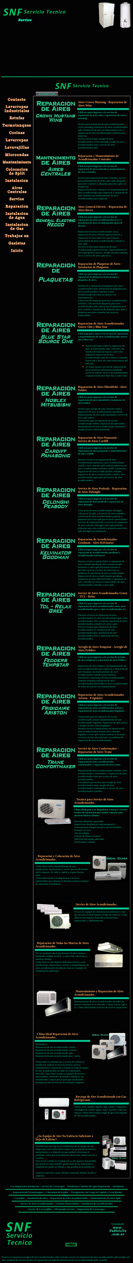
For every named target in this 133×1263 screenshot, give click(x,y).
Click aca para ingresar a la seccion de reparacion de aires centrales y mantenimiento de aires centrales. (101, 169)
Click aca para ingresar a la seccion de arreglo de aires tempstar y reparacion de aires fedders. (102, 658)
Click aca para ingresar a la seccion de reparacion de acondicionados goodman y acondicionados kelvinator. (99, 552)
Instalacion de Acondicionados (97, 1203)
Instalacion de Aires (37, 1198)
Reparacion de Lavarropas (91, 1209)
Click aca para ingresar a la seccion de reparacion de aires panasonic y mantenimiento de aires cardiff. (102, 450)
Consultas (20, 1198)
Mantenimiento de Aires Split (105, 1198)
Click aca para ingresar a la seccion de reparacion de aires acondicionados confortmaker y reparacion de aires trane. (99, 761)
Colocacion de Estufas (57, 1192)
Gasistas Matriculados (67, 1203)
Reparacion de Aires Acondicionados (69, 1198)
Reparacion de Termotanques (28, 1192)
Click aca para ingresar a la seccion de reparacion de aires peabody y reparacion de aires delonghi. (100, 501)
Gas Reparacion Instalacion (25, 1186)
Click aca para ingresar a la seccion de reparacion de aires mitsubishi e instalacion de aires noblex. (101, 400)
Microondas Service (64, 1209)
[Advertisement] (29, 52)
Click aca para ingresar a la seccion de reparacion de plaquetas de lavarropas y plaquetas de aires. (98, 277)
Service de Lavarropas (53, 1186)
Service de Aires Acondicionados (36, 1203)
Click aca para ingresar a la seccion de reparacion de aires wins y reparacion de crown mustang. (102, 115)
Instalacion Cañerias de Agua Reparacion (88, 1186)
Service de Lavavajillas (40, 1209)
